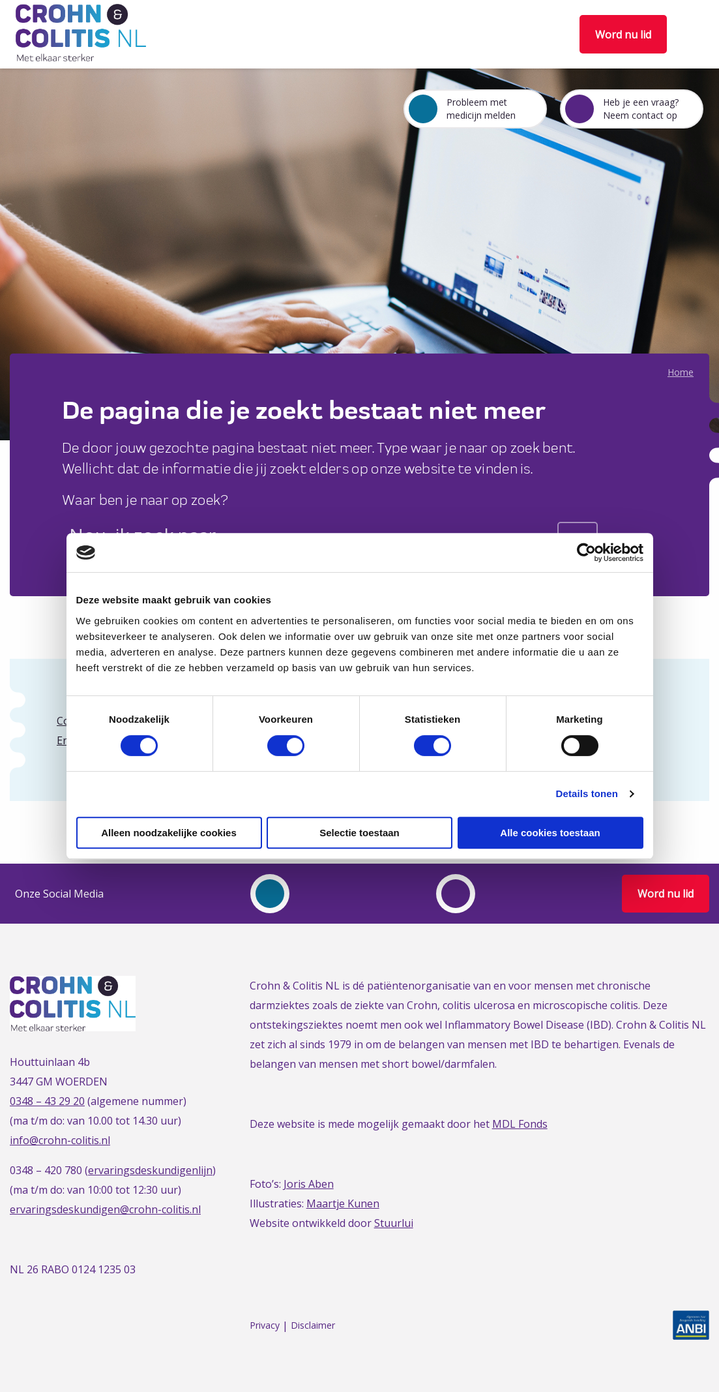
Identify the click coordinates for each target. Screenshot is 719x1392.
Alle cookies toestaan (550, 832)
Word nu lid (623, 34)
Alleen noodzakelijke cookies (169, 832)
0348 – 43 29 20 (47, 1101)
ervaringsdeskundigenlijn (150, 1170)
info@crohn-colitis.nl (60, 1140)
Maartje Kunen (342, 1203)
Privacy (265, 1326)
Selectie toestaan (359, 832)
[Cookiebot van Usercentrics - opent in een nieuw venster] (586, 552)
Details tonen (587, 793)
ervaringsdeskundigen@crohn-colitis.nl (105, 1209)
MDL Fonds (520, 1124)
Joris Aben (309, 1184)
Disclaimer (313, 1326)
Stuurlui (393, 1223)
